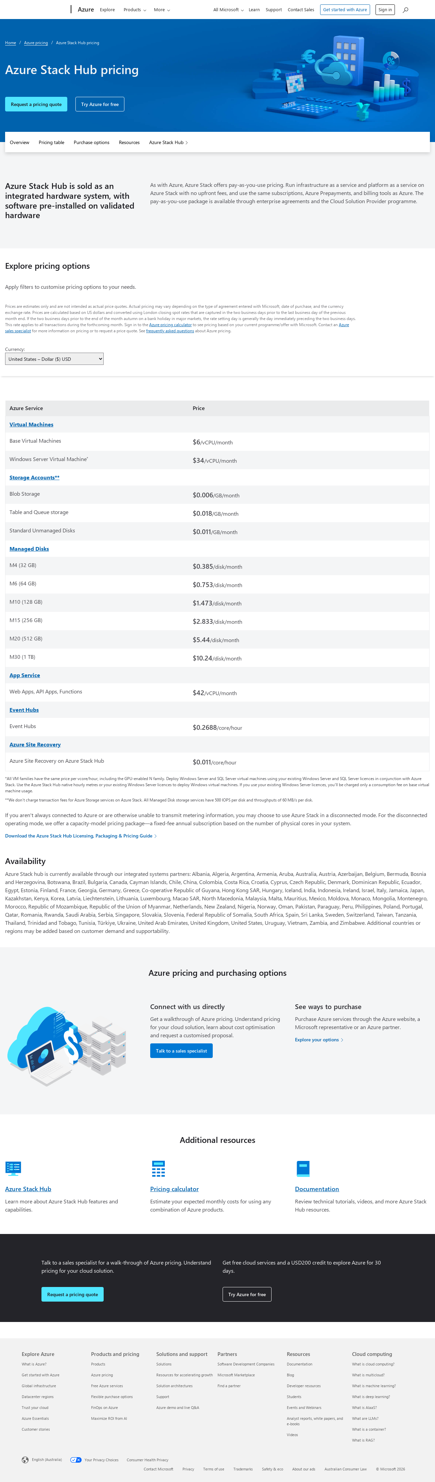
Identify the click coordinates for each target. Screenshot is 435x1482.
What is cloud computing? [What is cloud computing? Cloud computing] (373, 1363)
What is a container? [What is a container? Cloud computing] (369, 1429)
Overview (19, 142)
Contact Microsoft (158, 1468)
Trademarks (243, 1468)
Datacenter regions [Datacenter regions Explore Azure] (38, 1396)
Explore (107, 9)
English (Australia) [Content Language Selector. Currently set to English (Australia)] (47, 1459)
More (159, 9)
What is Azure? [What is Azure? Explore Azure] (34, 1363)
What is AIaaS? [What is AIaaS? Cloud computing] (364, 1407)
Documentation (317, 1189)
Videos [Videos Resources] (292, 1434)
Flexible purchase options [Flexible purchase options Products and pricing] (112, 1396)
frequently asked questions (170, 330)
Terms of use (213, 1468)
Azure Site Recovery (35, 744)
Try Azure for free (100, 104)
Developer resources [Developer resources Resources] (304, 1385)
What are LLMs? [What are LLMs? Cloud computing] (365, 1418)
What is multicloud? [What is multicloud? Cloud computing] (368, 1374)
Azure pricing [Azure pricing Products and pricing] (102, 1374)
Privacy (188, 1468)
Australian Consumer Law (346, 1468)
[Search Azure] (405, 8)
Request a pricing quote (36, 104)
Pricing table (51, 142)
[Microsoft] (45, 9)
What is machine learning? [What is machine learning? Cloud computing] (374, 1385)
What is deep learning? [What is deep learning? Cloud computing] (371, 1396)
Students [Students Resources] (294, 1396)
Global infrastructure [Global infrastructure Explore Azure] (39, 1385)
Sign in (385, 9)
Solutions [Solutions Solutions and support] (164, 1363)
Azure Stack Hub (166, 142)
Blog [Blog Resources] (290, 1374)
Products (132, 9)
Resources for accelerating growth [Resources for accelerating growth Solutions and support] (184, 1374)
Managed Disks (29, 548)
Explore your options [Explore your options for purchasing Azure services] (317, 1039)
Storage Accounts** (34, 477)
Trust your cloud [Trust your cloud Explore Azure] (35, 1407)
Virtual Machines (31, 424)
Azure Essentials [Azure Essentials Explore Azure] (35, 1418)
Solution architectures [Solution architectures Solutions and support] (174, 1385)
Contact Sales (301, 9)
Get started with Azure (345, 9)
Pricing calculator (174, 1189)
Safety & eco (272, 1468)
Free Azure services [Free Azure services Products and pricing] (107, 1385)
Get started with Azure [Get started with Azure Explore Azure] (40, 1374)
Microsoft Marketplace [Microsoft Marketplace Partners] (236, 1374)
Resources (129, 142)
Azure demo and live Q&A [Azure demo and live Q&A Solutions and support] (177, 1407)
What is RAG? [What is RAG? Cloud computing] (363, 1440)
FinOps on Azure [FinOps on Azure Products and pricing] (104, 1407)
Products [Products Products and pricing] (98, 1363)
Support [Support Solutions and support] (162, 1396)
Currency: (15, 349)
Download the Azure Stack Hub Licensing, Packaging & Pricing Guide (78, 835)
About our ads (303, 1468)
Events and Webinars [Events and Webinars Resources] (304, 1407)
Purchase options (91, 142)
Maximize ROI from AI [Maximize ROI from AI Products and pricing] (109, 1418)
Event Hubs (24, 709)
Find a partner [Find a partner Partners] (229, 1385)
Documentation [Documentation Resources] (299, 1363)
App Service (25, 674)
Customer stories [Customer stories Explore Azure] (36, 1429)
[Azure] (85, 9)
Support (274, 9)
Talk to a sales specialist (181, 1050)
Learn (254, 9)
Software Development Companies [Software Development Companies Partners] (246, 1363)
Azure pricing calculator (170, 324)
